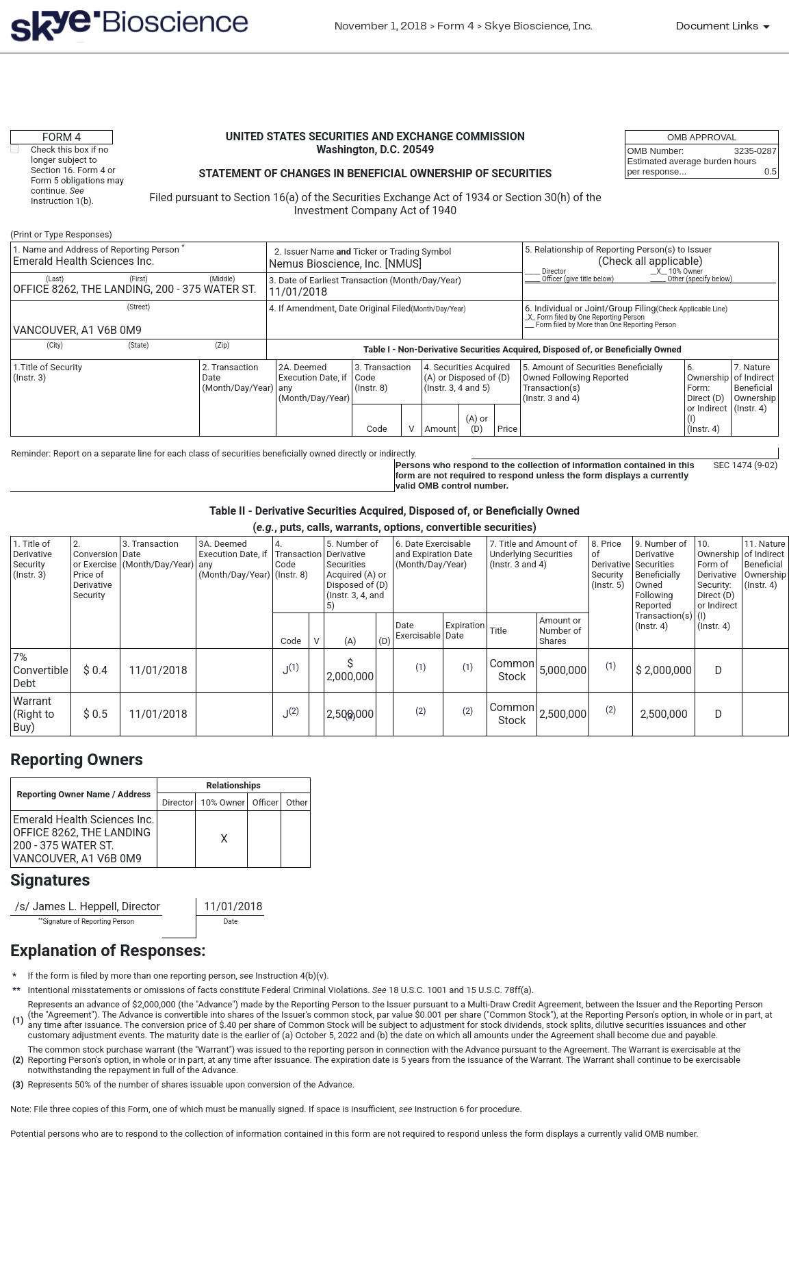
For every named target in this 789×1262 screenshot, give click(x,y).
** (40, 919)
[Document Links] (725, 26)
